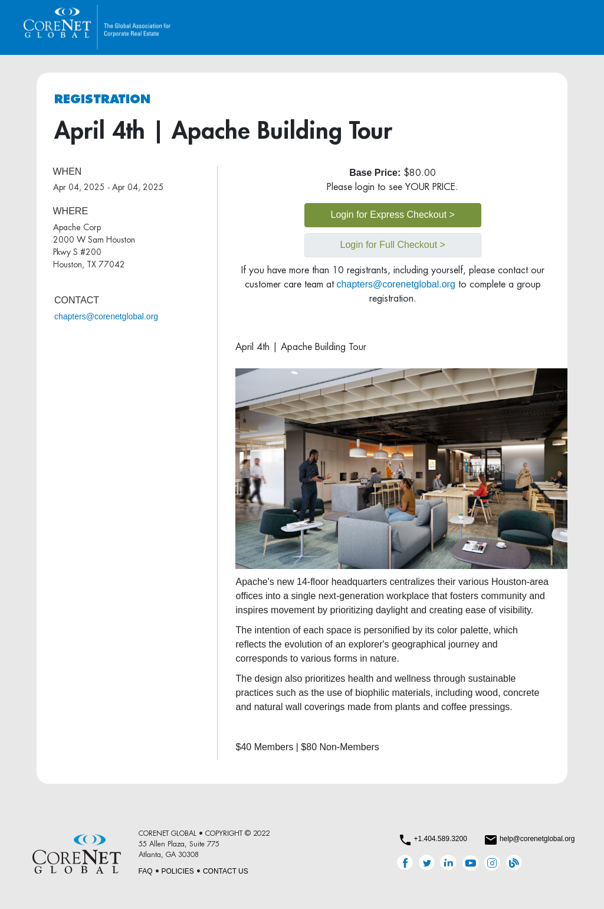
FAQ (146, 871)
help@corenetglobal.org (537, 839)
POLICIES (178, 871)
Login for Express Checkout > (393, 215)
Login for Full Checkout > (392, 245)
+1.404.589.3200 (440, 839)
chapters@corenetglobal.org (106, 316)
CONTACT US (225, 871)
